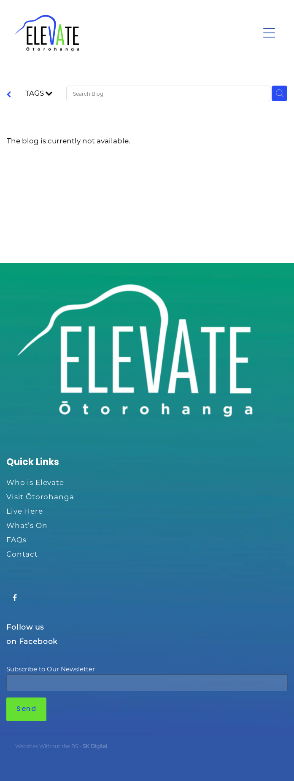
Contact (22, 553)
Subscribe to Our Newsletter (50, 669)
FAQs (16, 539)
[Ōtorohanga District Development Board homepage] (137, 33)
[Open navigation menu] (269, 33)
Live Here (24, 510)
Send (26, 709)
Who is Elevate (35, 482)
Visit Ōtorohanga (40, 496)
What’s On (27, 525)
